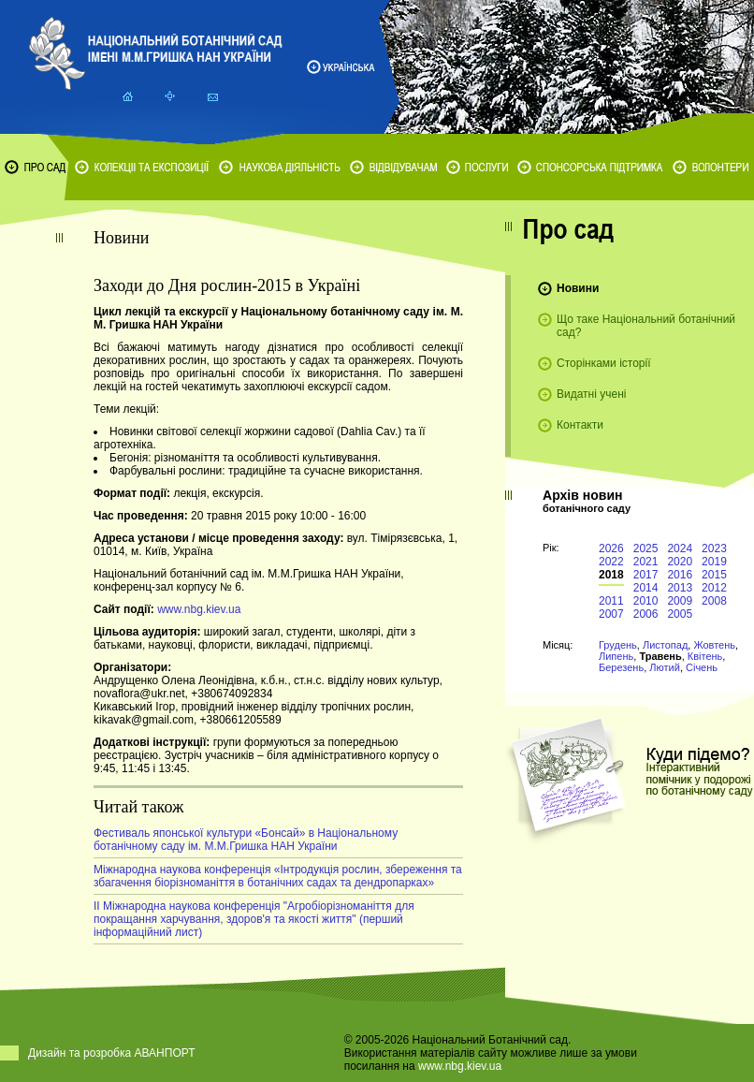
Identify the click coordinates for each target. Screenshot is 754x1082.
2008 (714, 600)
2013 (679, 587)
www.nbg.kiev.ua (198, 609)
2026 (611, 548)
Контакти (580, 424)
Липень (616, 656)
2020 (679, 561)
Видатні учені (591, 394)
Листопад (665, 645)
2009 (679, 600)
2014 (646, 587)
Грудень (618, 645)
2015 (714, 574)
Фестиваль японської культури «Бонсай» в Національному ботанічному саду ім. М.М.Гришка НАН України (246, 839)
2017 (646, 574)
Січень (702, 667)
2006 (646, 614)
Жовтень (714, 645)
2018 (611, 574)
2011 (611, 600)
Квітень (705, 656)
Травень (660, 656)
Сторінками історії (604, 363)
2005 (679, 614)
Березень (621, 667)
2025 (646, 548)
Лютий (664, 667)
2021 (646, 561)
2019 (714, 561)
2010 (646, 600)
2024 (679, 548)
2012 (714, 587)
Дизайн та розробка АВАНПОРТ (112, 1053)
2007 (611, 614)
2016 (679, 574)
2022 (611, 561)
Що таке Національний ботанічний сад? (646, 326)
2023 (714, 548)
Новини (578, 288)
